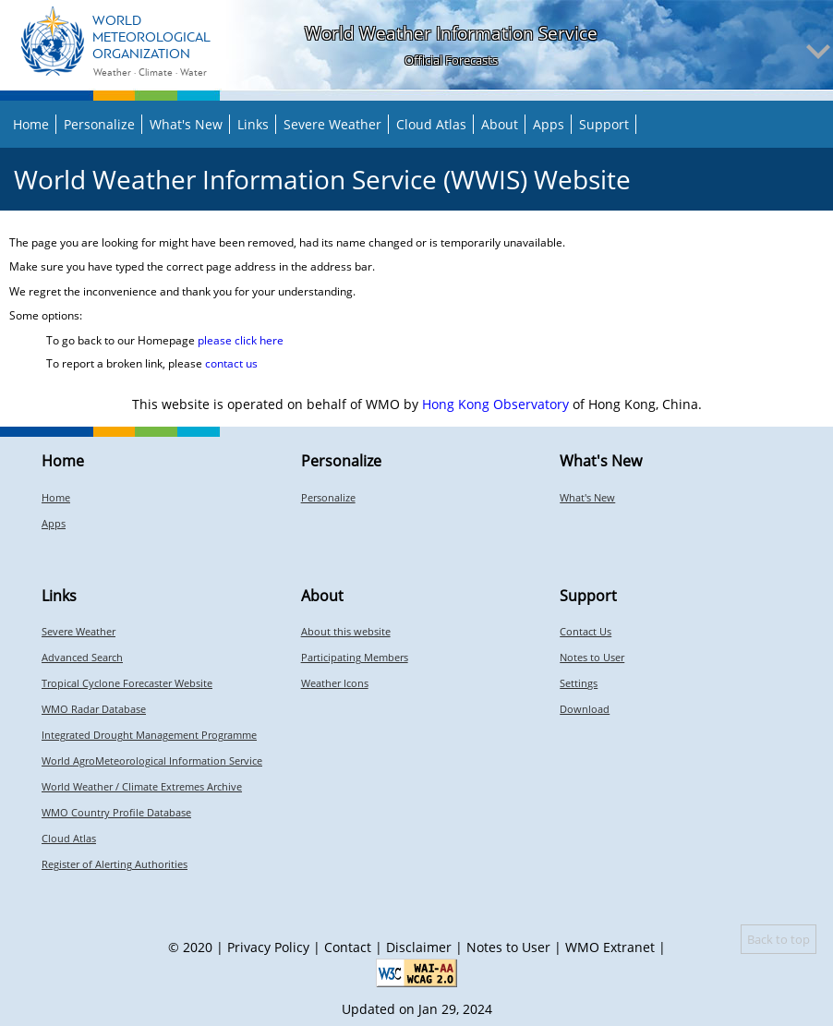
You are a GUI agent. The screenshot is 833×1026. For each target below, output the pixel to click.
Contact (347, 947)
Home (31, 124)
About (499, 124)
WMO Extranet (610, 947)
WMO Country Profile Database (116, 812)
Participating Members (354, 657)
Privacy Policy (268, 947)
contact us (231, 363)
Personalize (99, 124)
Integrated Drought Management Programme (149, 735)
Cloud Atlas (431, 124)
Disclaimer (419, 947)
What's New (186, 124)
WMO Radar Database (94, 709)
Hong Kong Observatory (495, 404)
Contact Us (585, 631)
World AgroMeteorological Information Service (152, 760)
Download (585, 709)
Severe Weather (332, 124)
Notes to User (592, 657)
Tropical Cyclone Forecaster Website (127, 683)
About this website (346, 631)
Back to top (778, 939)
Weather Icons (334, 683)
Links (253, 124)
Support (604, 124)
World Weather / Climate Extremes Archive (142, 786)
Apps (548, 124)
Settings (579, 683)
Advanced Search (82, 657)
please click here (241, 340)
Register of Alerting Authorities (114, 864)
